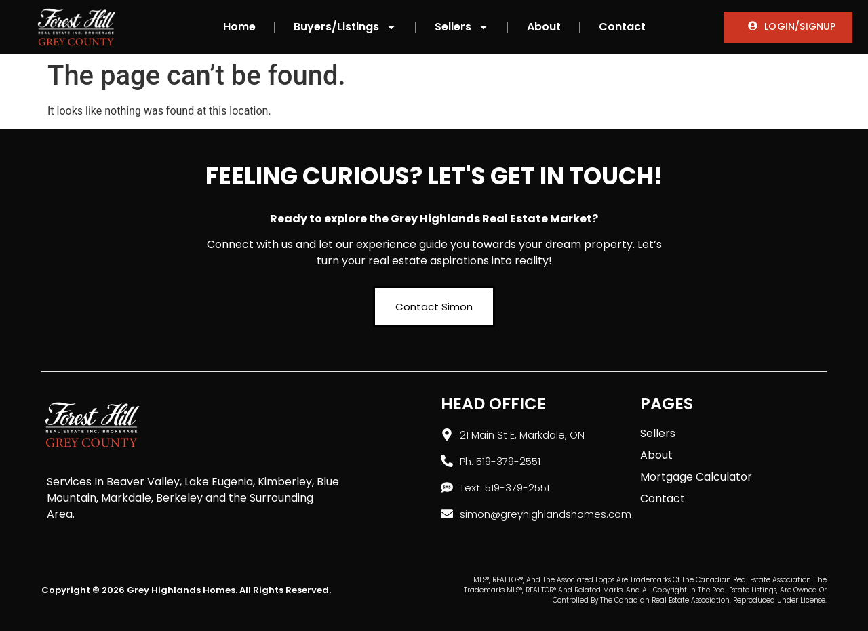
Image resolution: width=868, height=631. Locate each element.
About (544, 27)
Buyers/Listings (345, 27)
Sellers (462, 27)
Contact (622, 27)
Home (239, 27)
